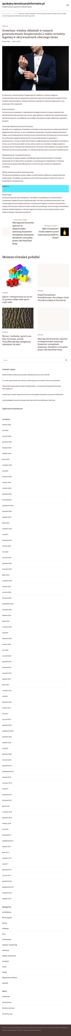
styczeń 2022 (6, 656)
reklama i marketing (9, 945)
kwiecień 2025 (7, 476)
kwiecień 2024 (7, 540)
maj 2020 (5, 748)
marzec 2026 (6, 424)
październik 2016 (7, 887)
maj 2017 (5, 864)
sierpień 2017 (6, 846)
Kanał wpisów (6, 1002)
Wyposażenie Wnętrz (9, 978)
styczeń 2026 (6, 436)
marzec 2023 (6, 586)
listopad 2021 (6, 667)
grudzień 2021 (7, 661)
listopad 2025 (6, 448)
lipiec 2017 (5, 852)
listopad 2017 (6, 835)
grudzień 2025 (7, 442)
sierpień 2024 (6, 517)
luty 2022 (5, 650)
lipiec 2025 (5, 459)
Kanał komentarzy (8, 1008)
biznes (4, 923)
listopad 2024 (6, 500)
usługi (5, 26)
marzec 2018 (6, 823)
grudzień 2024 (7, 494)
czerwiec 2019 (7, 783)
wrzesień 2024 (7, 511)
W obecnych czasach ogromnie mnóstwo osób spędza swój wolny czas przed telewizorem (32, 394)
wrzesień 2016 (7, 893)
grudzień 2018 (7, 794)
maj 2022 (5, 633)
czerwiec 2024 (7, 528)
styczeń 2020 (6, 760)
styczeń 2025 (6, 488)
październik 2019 (7, 771)
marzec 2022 (6, 644)
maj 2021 (5, 696)
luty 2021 (5, 713)
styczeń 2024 (6, 557)
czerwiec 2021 (7, 690)
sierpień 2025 (6, 453)
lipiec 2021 (5, 684)
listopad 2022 (6, 598)
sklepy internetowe (9, 956)
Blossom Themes (17, 1030)
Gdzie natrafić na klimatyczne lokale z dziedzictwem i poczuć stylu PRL (26, 374)
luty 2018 (5, 829)
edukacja (5, 928)
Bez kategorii (7, 918)
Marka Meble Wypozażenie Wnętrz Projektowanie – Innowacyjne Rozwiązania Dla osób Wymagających (31, 387)
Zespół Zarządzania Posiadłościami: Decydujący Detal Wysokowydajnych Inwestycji (53, 297)
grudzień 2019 (7, 765)
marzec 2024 (6, 546)
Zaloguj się (5, 996)
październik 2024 (7, 505)
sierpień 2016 (6, 898)
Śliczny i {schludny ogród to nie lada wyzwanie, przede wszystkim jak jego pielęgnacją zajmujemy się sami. (16, 340)
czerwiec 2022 (7, 627)
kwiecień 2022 (7, 638)
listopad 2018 (6, 800)
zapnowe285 (6, 41)
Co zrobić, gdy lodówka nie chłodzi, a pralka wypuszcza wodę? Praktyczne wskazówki (31, 380)
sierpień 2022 (6, 615)
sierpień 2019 (6, 777)
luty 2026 (5, 430)
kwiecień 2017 (7, 869)
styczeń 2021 (6, 719)
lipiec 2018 (5, 806)
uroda (4, 967)
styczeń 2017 (6, 875)
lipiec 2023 (5, 575)
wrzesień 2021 (7, 673)
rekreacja (5, 950)
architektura (6, 912)
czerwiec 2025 (7, 465)
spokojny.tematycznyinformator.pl (23, 3)
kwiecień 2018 (7, 817)
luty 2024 (5, 552)
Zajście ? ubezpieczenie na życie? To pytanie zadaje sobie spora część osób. (17, 299)
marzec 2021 (6, 708)
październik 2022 (7, 604)
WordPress (37, 1030)
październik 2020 (7, 731)
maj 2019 (5, 789)
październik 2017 (7, 841)
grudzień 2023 (7, 563)
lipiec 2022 (5, 621)
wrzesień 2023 (7, 569)
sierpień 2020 (6, 742)
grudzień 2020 (7, 725)
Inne (3, 934)
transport (5, 961)
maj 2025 (5, 471)
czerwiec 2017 (7, 858)
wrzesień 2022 (7, 609)
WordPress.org (7, 1014)
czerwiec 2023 (7, 580)
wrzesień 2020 (7, 737)
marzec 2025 (6, 482)
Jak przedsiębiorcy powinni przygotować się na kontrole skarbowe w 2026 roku (28, 400)
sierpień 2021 (6, 679)
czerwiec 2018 (7, 812)
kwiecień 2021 (7, 702)
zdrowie (5, 983)
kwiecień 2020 (7, 754)
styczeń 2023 (6, 592)
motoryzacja (6, 939)
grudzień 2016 (7, 881)
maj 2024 (5, 534)
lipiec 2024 (5, 523)
